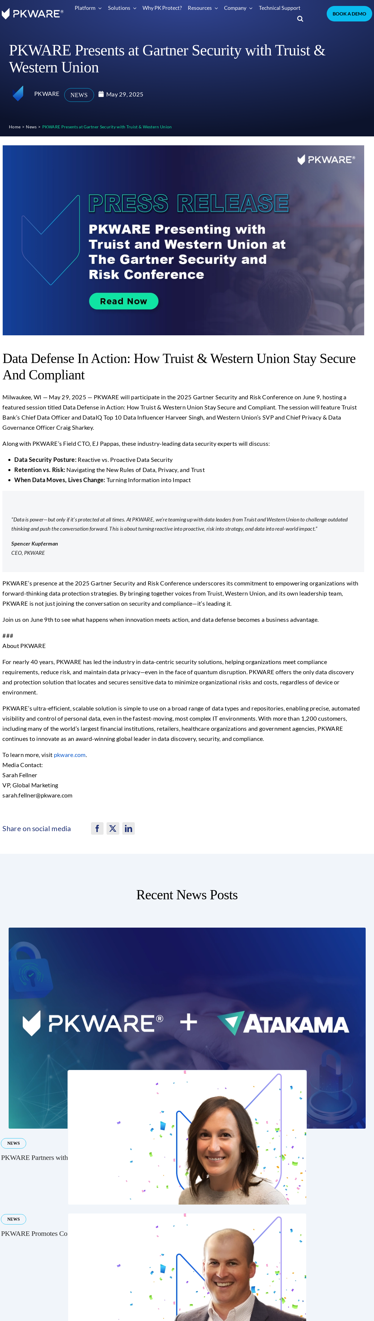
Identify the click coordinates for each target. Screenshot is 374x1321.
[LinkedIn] (128, 828)
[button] (300, 18)
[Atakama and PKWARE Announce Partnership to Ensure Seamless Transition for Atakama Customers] (187, 930)
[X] (113, 828)
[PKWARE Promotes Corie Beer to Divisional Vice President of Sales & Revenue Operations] (187, 1073)
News (79, 95)
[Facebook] (97, 828)
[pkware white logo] (32, 11)
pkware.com (70, 754)
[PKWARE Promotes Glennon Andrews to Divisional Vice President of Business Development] (187, 1216)
